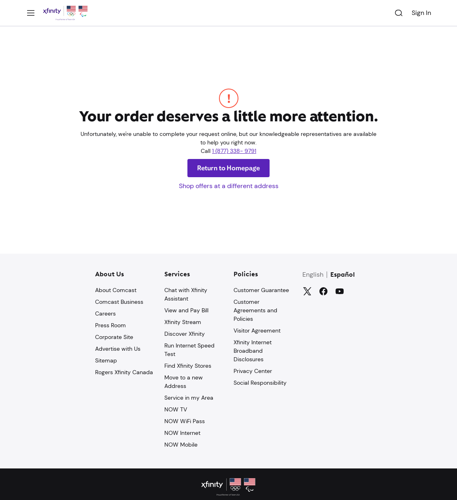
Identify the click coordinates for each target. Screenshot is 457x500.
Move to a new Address (183, 382)
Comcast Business (119, 301)
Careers (105, 313)
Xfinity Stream (182, 322)
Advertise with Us (117, 348)
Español (342, 275)
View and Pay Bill (186, 310)
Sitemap (106, 360)
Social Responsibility (260, 382)
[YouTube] (339, 291)
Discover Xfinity (184, 333)
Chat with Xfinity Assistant (185, 294)
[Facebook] (323, 291)
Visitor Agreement (257, 330)
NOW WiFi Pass (184, 421)
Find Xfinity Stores (187, 365)
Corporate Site (114, 337)
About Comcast (115, 290)
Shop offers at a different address (228, 186)
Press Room (110, 325)
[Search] (398, 13)
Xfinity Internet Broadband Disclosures (253, 351)
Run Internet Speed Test (189, 350)
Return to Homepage (228, 168)
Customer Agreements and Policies (255, 310)
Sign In (421, 12)
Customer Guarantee (261, 290)
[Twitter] (307, 291)
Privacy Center (253, 371)
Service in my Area (188, 397)
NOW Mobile (181, 444)
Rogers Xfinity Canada (124, 372)
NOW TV (175, 409)
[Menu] (30, 13)
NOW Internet (182, 432)
